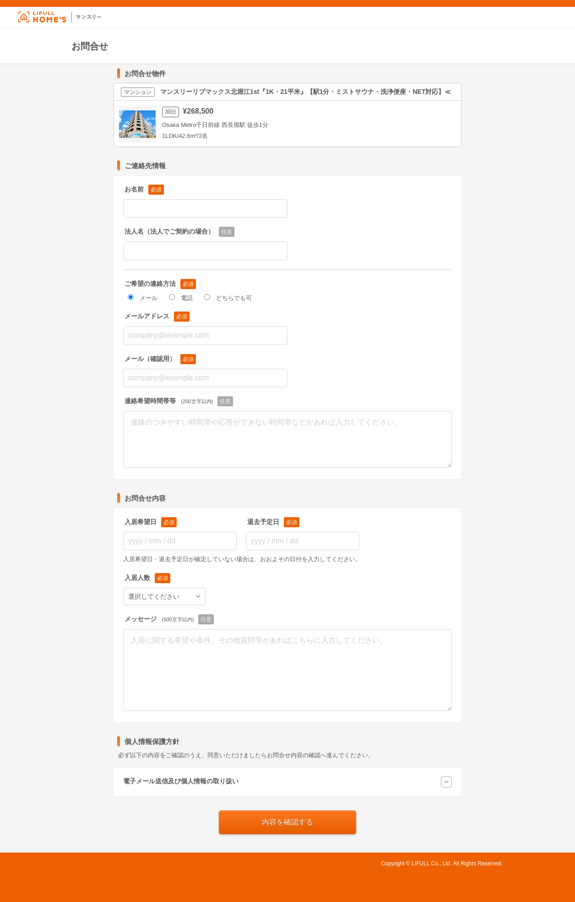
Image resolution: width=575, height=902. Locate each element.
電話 (181, 298)
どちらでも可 (228, 298)
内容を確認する (287, 822)
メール (142, 298)
